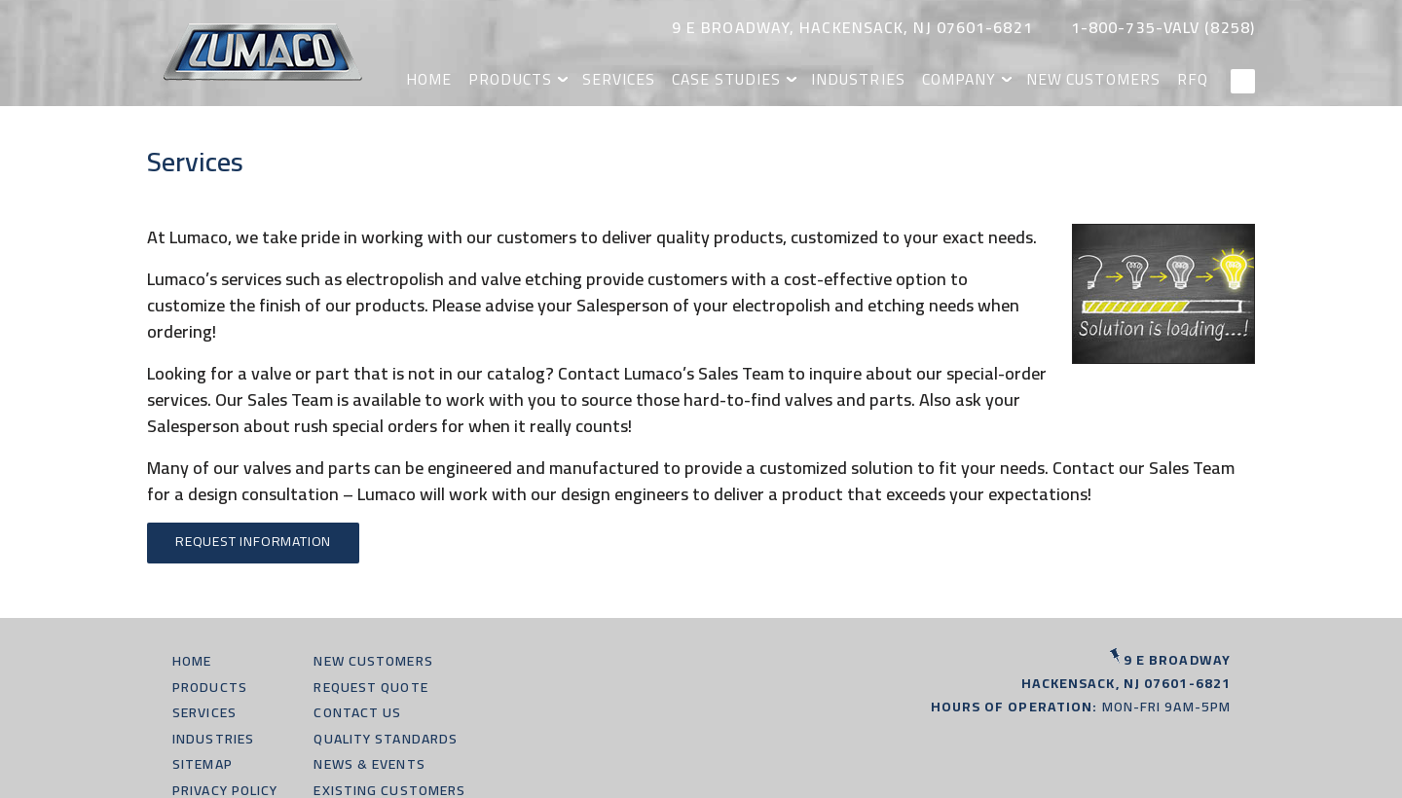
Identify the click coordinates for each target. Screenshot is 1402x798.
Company (975, 78)
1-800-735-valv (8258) (1163, 27)
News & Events (369, 764)
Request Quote (370, 687)
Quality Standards (386, 738)
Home (473, 78)
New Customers (1102, 78)
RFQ (1196, 78)
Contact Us (357, 712)
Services (653, 78)
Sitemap (202, 764)
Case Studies (756, 78)
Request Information (253, 541)
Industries (880, 78)
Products (550, 78)
